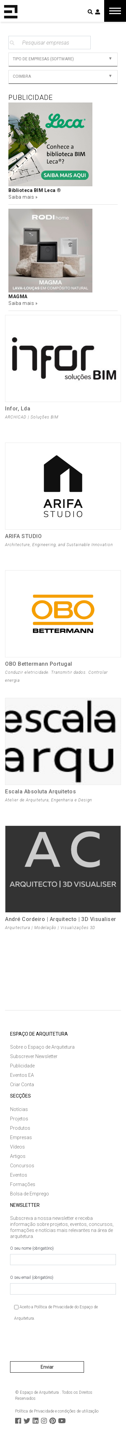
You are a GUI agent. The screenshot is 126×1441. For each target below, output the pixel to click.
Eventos (18, 1175)
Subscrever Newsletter (33, 1056)
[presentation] (61, 1344)
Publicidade (22, 1065)
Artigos (18, 1156)
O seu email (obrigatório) (63, 1285)
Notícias (19, 1109)
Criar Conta (22, 1084)
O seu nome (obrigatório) (63, 1255)
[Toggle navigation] (115, 11)
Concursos (22, 1165)
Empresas (21, 1137)
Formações (22, 1184)
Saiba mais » (22, 197)
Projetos (19, 1118)
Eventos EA (22, 1075)
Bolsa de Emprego (29, 1193)
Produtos (20, 1128)
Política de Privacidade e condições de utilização (56, 1411)
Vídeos (17, 1147)
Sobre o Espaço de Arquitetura (42, 1047)
